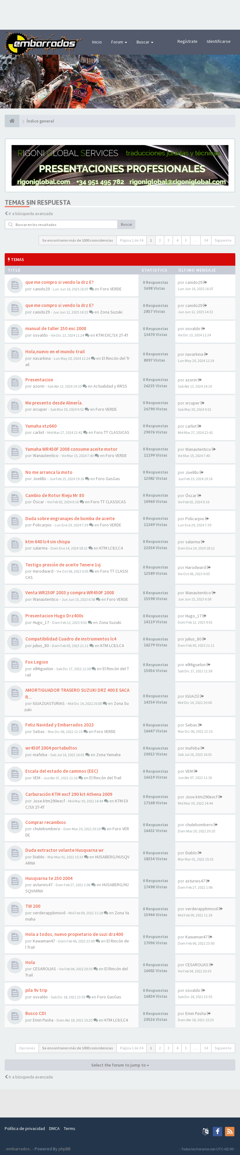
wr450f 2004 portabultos (51, 748)
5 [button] (186, 240)
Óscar (38, 502)
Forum (119, 42)
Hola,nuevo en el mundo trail (55, 351)
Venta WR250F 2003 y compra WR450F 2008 (69, 592)
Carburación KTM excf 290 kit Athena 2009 (68, 794)
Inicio (97, 42)
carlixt (38, 432)
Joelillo (39, 478)
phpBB (64, 1149)
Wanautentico (45, 455)
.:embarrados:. (18, 1149)
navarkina (42, 358)
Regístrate (188, 41)
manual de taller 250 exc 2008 (55, 328)
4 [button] (177, 240)
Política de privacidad (25, 1128)
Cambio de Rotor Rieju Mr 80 (54, 495)
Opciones (27, 1048)
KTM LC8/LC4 (111, 548)
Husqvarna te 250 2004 (48, 878)
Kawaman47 (44, 941)
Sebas (39, 731)
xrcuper (40, 409)
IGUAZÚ (192, 696)
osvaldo (40, 335)
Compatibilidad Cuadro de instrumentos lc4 (70, 639)
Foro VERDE (111, 289)
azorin (38, 386)
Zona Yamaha (108, 754)
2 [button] (160, 240)
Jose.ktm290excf (49, 801)
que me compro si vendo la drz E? (59, 282)
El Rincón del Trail (105, 778)
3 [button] (168, 240)
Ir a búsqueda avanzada (31, 213)
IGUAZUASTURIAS (49, 703)
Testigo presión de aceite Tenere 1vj (63, 565)
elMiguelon (43, 668)
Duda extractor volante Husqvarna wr (64, 850)
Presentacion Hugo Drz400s (54, 616)
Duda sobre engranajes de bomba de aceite (70, 518)
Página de (131, 240)
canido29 (41, 289)
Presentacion (39, 380)
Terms (69, 1128)
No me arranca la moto (48, 472)
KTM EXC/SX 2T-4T (112, 335)
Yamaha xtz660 (41, 426)
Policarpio (42, 525)
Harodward (43, 571)
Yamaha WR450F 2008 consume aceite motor (71, 449)
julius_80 (41, 645)
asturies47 (42, 884)
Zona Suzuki (111, 312)
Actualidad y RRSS (110, 386)
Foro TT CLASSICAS (111, 432)
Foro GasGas (108, 478)
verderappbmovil (49, 913)
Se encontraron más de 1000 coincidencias (77, 240)
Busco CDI (35, 1013)
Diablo (38, 857)
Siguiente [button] (223, 240)
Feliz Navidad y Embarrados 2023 (59, 725)
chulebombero (46, 828)
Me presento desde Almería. (54, 403)
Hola (30, 962)
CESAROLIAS (44, 969)
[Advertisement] (120, 14)
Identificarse (219, 41)
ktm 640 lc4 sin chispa (47, 542)
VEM (36, 778)
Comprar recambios (45, 822)
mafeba (40, 754)
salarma (40, 548)
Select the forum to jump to (120, 1065)
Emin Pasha (43, 1020)
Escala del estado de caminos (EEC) (61, 771)
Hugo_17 (41, 622)
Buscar (145, 42)
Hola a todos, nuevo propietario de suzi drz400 (74, 934)
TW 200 (32, 906)
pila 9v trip (36, 990)
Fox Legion (36, 662)
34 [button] (206, 240)
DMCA (54, 1128)
